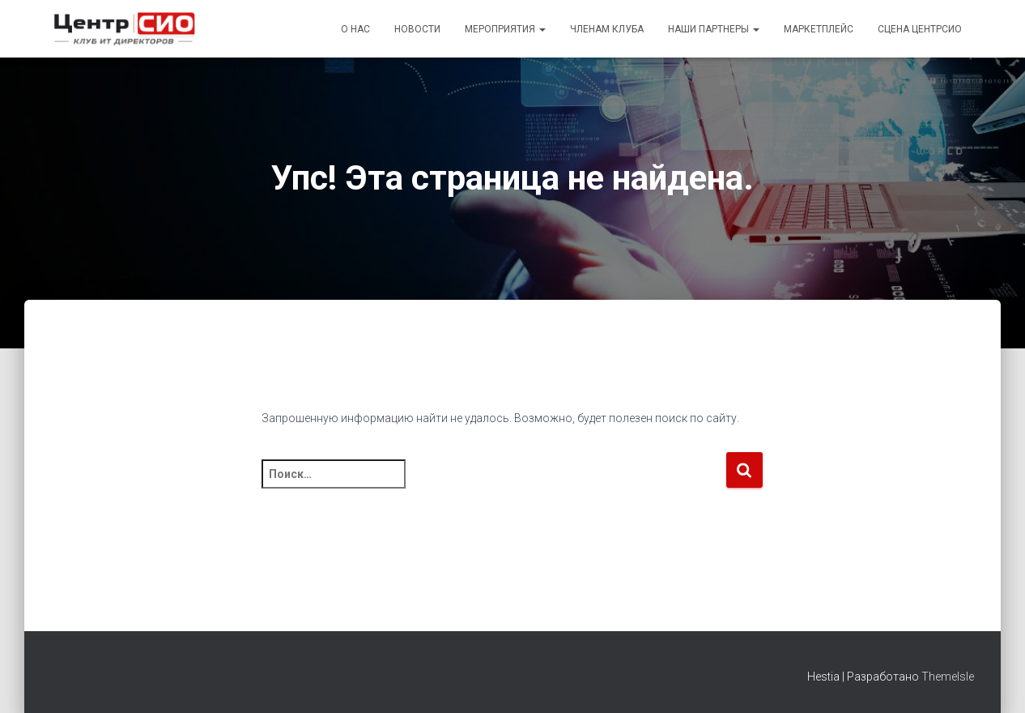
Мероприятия (505, 29)
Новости (417, 29)
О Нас (355, 29)
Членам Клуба (607, 29)
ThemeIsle (947, 676)
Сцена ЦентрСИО (920, 29)
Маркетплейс (818, 29)
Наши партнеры (713, 29)
